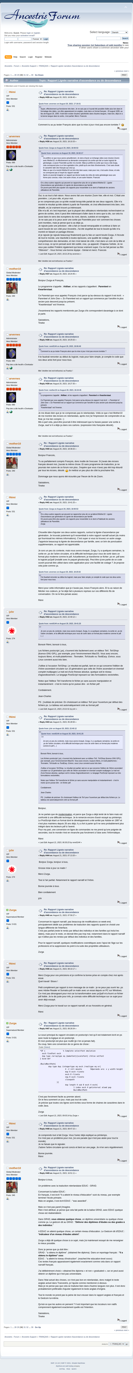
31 (25, 75)
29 (18, 75)
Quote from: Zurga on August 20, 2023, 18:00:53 (58, 148)
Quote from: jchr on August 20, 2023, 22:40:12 (58, 728)
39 (32, 75)
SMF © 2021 (66, 1363)
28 (15, 75)
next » (126, 71)
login (29, 33)
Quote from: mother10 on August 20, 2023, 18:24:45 (60, 390)
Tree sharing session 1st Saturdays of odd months (95, 45)
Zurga (13, 909)
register (37, 33)
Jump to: (105, 1344)
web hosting (69, 1366)
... (13, 75)
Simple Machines (78, 1363)
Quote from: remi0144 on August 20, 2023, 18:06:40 (60, 346)
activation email (27, 35)
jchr (11, 611)
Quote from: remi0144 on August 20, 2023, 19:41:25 (60, 624)
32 (27, 75)
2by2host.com (60, 1366)
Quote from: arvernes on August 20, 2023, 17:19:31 (60, 104)
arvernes (14, 136)
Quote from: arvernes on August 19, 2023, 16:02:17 (62, 153)
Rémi (12, 91)
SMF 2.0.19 (55, 1363)
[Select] (47, 1047)
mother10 (15, 268)
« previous (118, 71)
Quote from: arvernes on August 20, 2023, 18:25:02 (60, 572)
